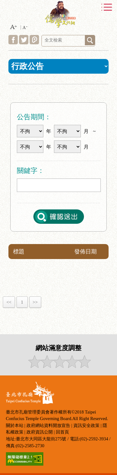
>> (35, 302)
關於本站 (14, 425)
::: (6, 93)
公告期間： (34, 117)
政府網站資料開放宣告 (48, 425)
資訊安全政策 (86, 425)
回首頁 (62, 431)
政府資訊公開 (40, 431)
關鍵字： (30, 170)
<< (8, 302)
